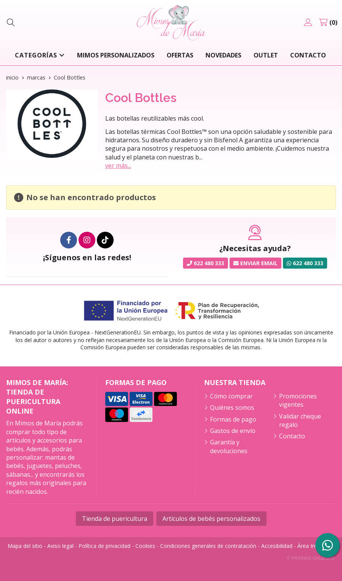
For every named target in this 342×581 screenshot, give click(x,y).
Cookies (145, 545)
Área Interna (312, 545)
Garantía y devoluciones (228, 446)
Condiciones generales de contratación (208, 545)
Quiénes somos (232, 407)
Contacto (292, 436)
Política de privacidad (104, 545)
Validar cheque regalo (300, 420)
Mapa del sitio (25, 545)
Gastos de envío (232, 431)
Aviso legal (60, 545)
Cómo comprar (231, 396)
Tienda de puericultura (114, 518)
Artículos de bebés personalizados (211, 518)
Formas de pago (233, 419)
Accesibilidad (276, 545)
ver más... (118, 165)
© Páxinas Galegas (310, 558)
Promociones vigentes (298, 400)
